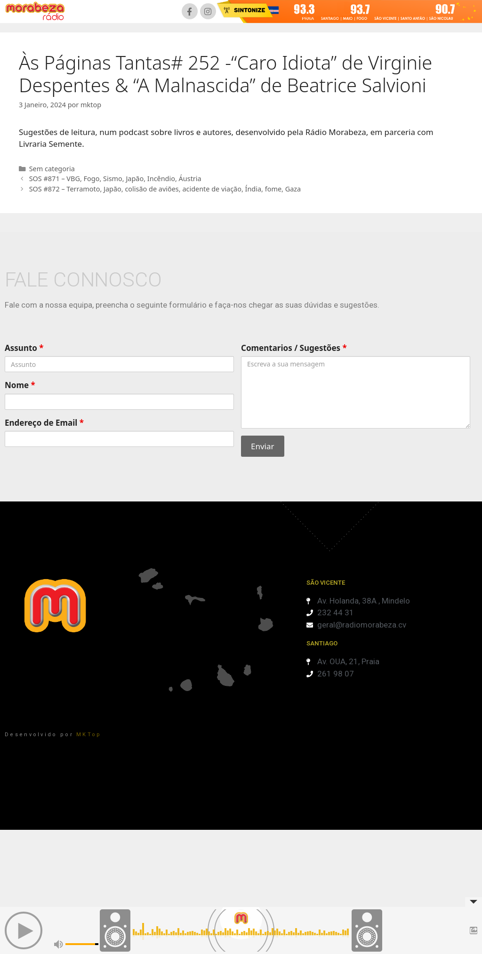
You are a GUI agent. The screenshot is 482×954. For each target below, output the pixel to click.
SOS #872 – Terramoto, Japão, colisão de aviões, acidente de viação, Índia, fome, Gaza (165, 188)
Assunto (24, 347)
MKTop (89, 734)
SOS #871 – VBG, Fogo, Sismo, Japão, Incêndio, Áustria (115, 178)
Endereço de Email (44, 422)
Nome (20, 385)
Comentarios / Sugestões (294, 347)
